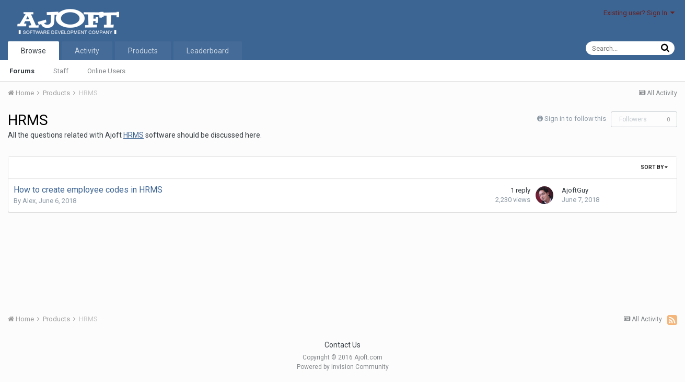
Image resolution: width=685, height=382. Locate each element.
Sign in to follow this (575, 118)
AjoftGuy (575, 190)
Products (143, 51)
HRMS (133, 135)
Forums (21, 71)
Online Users (106, 71)
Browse (33, 51)
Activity (87, 51)
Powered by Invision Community (343, 366)
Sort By (654, 167)
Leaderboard (208, 51)
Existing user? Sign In (639, 13)
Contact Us (342, 345)
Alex (29, 201)
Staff (60, 71)
